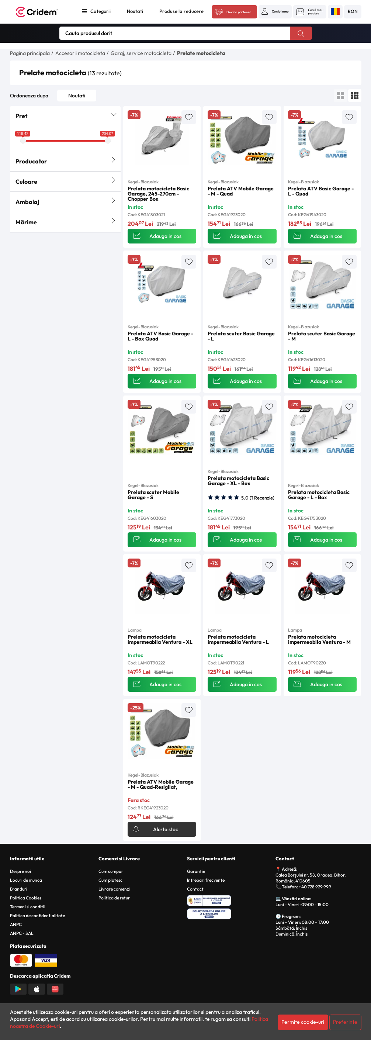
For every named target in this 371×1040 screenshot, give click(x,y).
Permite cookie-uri (302, 1022)
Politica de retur (114, 898)
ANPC (16, 924)
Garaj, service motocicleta (141, 53)
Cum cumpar (110, 871)
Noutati (135, 11)
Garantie (196, 871)
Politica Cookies (25, 898)
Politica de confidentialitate (37, 915)
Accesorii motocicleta (80, 53)
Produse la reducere (181, 11)
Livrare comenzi (114, 889)
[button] (275, 11)
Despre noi (20, 871)
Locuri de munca (26, 880)
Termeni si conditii (27, 906)
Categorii (100, 11)
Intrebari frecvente (206, 880)
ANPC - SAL (22, 933)
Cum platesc (110, 880)
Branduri (18, 889)
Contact (195, 889)
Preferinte (345, 1022)
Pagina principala (30, 53)
